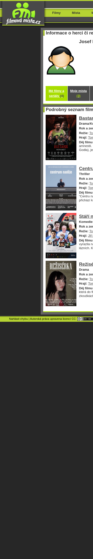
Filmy (56, 13)
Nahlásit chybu (18, 318)
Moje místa (78, 93)
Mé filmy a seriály (56, 93)
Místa (76, 13)
